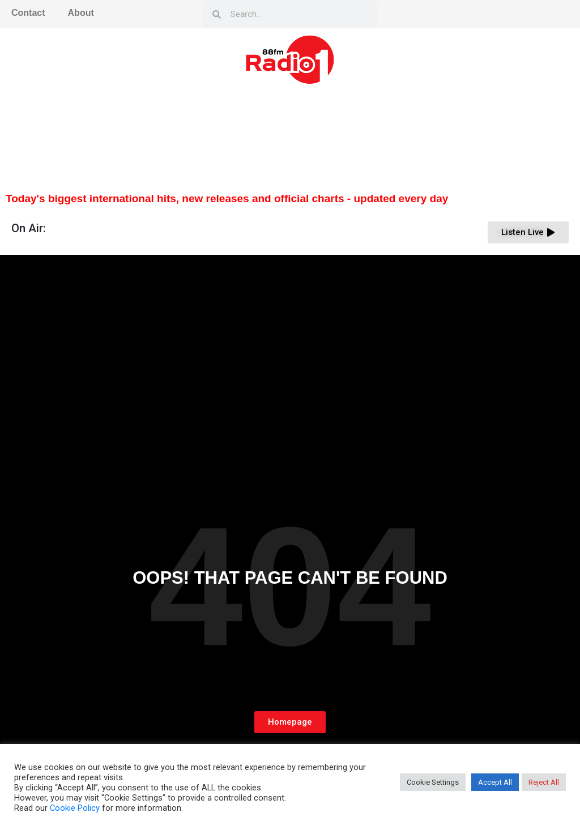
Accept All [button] (495, 782)
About (81, 13)
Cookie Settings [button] (433, 782)
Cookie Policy (75, 808)
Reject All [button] (543, 782)
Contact (28, 13)
